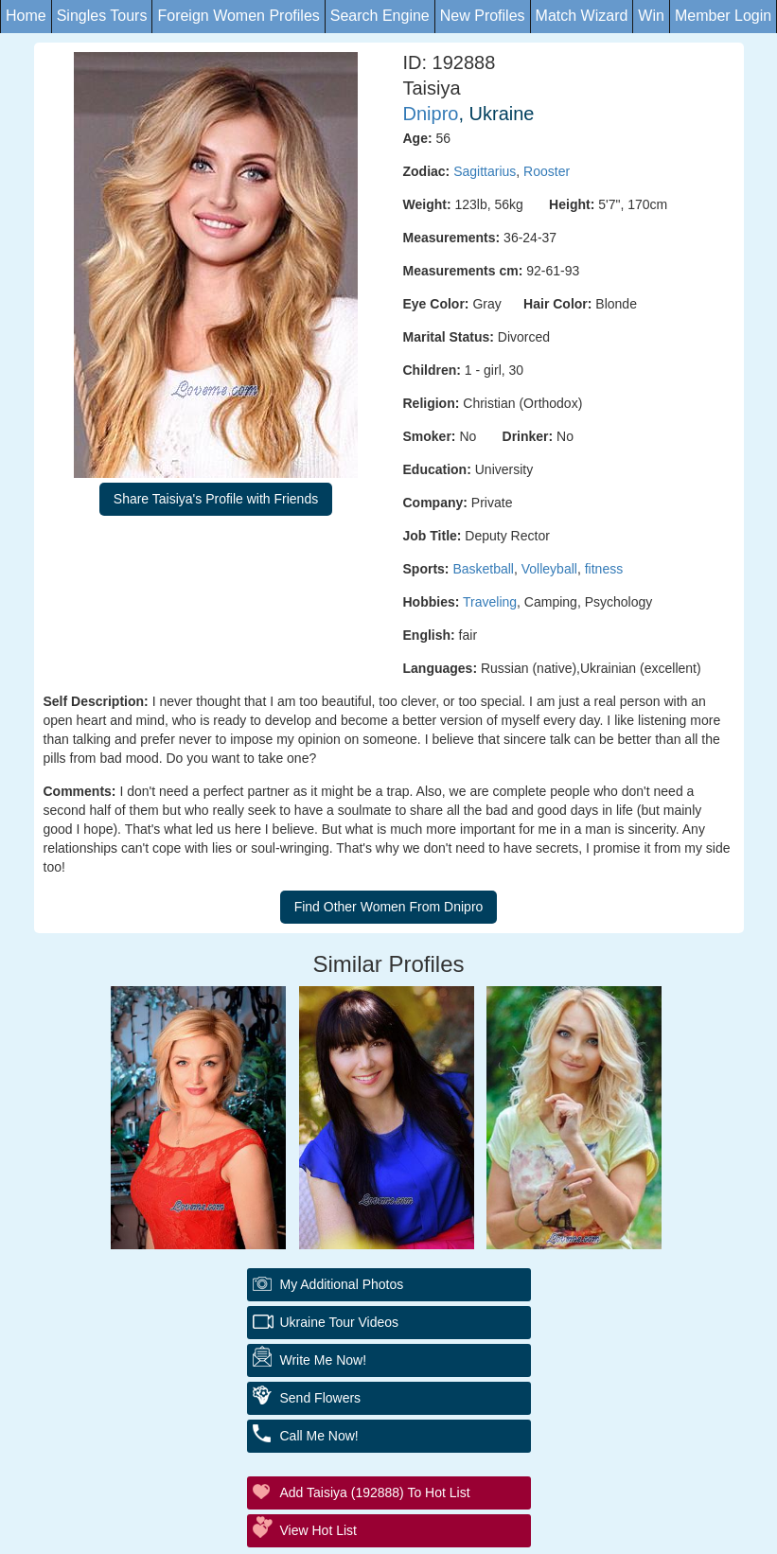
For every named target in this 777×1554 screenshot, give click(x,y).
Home (26, 16)
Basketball (483, 568)
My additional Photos (342, 1284)
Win (651, 16)
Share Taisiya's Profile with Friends (216, 498)
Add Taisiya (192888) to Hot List (375, 1492)
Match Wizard (582, 16)
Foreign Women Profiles (238, 16)
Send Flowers (321, 1397)
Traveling (490, 601)
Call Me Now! (319, 1435)
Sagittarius (484, 171)
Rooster (546, 171)
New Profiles (482, 16)
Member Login (723, 16)
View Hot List (318, 1530)
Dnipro (431, 113)
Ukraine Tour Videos (339, 1322)
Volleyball (549, 568)
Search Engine (380, 16)
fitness (604, 568)
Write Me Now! (323, 1360)
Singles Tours (102, 16)
